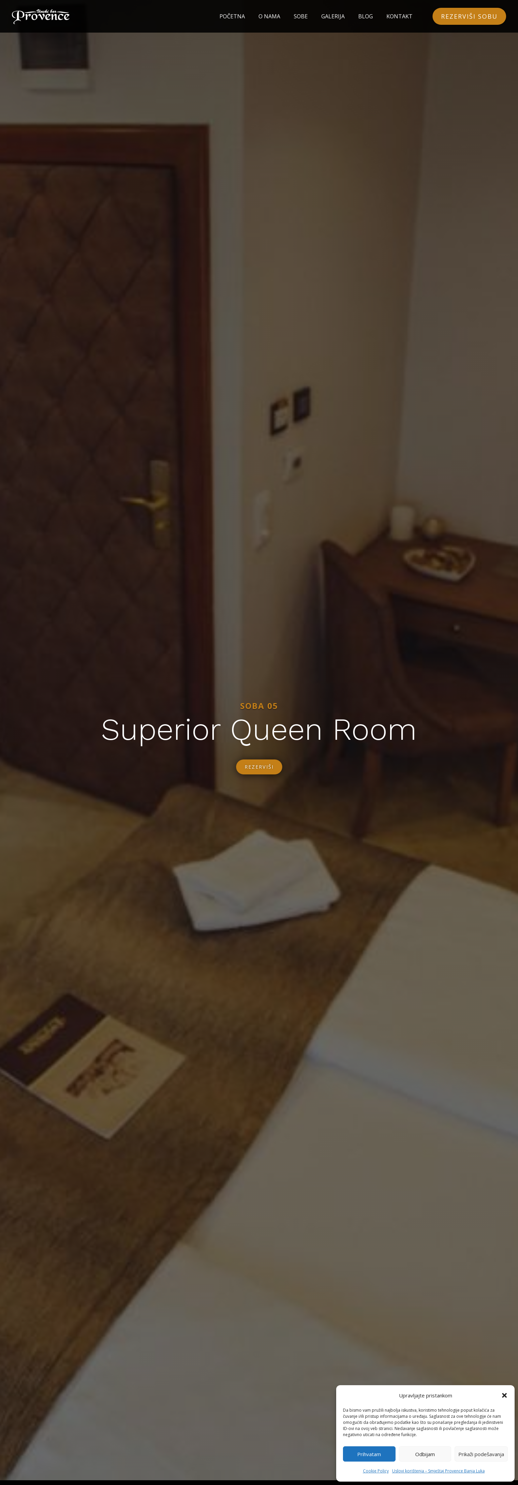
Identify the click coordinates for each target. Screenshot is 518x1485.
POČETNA (232, 16)
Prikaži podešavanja (481, 1454)
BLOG (365, 16)
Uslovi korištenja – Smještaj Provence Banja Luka (438, 1471)
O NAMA (269, 16)
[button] (504, 1395)
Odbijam (425, 1454)
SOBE (301, 16)
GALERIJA (333, 16)
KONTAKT (399, 16)
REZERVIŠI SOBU (469, 16)
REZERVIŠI (259, 770)
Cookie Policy (376, 1471)
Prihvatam (369, 1454)
